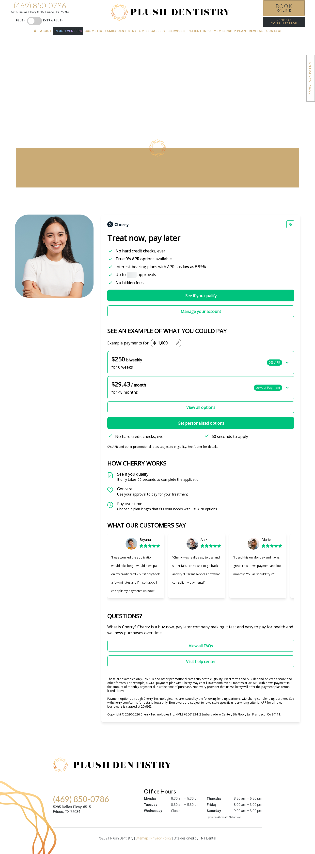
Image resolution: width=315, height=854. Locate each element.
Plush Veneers (68, 31)
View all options (200, 407)
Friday (212, 805)
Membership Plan (230, 31)
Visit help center (201, 661)
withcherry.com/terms (122, 702)
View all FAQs (201, 646)
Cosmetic (93, 31)
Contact (274, 31)
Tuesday (150, 805)
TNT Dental (207, 838)
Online (284, 7)
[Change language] (290, 224)
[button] (200, 362)
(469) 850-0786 (40, 5)
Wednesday (153, 811)
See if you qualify (201, 295)
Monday (150, 798)
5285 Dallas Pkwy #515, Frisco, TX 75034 (40, 12)
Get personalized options (201, 423)
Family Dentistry (121, 31)
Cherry (143, 627)
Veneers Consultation (284, 21)
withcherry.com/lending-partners (265, 699)
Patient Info (199, 31)
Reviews (256, 31)
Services (177, 31)
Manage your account (201, 311)
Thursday (214, 798)
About (46, 31)
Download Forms (310, 78)
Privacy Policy (161, 838)
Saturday (214, 811)
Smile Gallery (152, 31)
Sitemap (142, 838)
